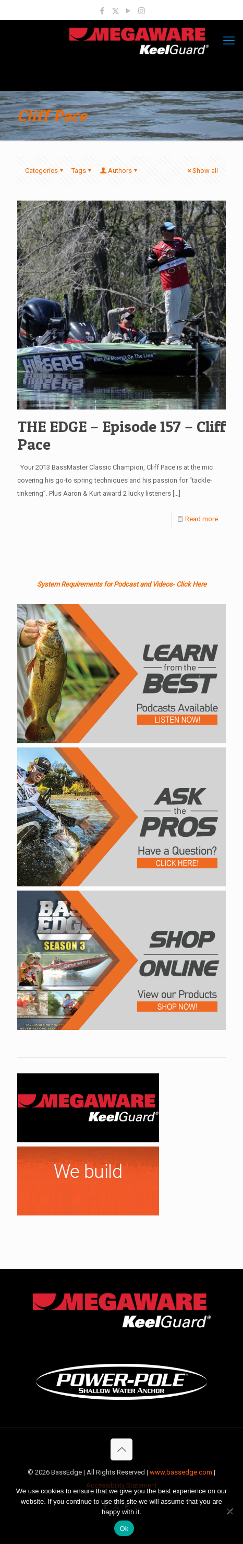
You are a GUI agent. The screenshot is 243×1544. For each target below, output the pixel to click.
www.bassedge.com (181, 1472)
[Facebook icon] (102, 11)
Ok (123, 1529)
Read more (201, 519)
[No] (230, 1511)
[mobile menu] (229, 41)
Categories (45, 170)
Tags (82, 170)
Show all (202, 170)
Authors (119, 170)
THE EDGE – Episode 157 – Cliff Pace (121, 435)
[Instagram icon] (141, 11)
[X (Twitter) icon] (115, 11)
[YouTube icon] (128, 11)
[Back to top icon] (121, 1449)
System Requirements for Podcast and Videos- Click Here (121, 584)
